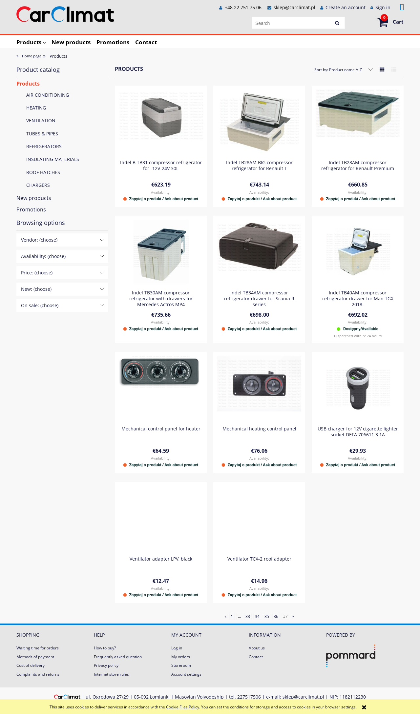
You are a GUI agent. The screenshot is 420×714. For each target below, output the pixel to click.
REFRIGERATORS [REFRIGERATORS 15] (44, 146)
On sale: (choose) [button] (39, 305)
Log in (176, 648)
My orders (180, 657)
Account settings (186, 674)
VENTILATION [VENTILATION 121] (40, 120)
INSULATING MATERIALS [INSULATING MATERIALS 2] (52, 159)
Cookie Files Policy (182, 707)
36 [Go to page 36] (276, 616)
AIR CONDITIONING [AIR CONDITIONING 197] (47, 95)
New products (33, 198)
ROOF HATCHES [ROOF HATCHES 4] (43, 172)
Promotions (31, 209)
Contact (256, 657)
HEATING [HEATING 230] (36, 108)
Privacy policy (106, 665)
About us (257, 648)
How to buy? (105, 648)
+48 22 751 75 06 (242, 7)
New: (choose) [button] (36, 289)
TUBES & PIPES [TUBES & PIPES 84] (42, 133)
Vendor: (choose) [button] (39, 240)
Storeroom (181, 665)
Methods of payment (35, 657)
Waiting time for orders (37, 648)
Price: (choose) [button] (36, 272)
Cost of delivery (30, 665)
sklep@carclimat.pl (294, 7)
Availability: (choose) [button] (43, 256)
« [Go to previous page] (225, 616)
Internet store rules (111, 674)
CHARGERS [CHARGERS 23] (38, 185)
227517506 (249, 697)
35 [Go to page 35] (266, 616)
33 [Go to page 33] (247, 616)
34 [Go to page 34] (257, 616)
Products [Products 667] (28, 83)
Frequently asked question (118, 657)
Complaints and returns (37, 674)
